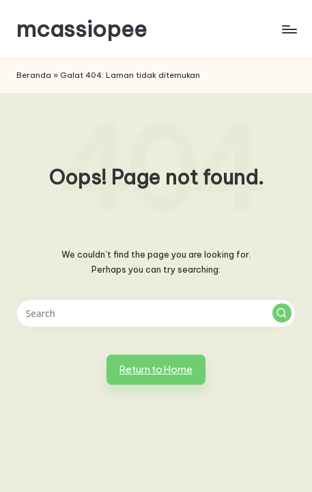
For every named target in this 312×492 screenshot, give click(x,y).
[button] (282, 313)
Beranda (33, 75)
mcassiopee (81, 29)
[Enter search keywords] (156, 313)
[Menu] (289, 29)
